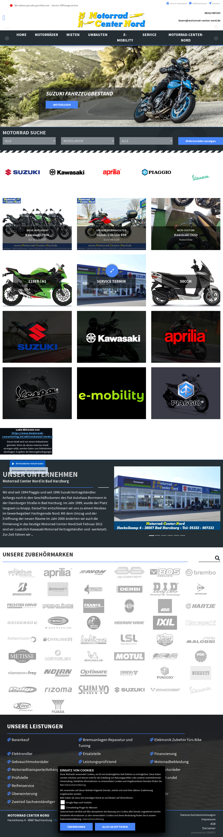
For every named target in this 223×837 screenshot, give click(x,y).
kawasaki (7, 38)
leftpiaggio (7, 75)
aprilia (7, 63)
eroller (7, 87)
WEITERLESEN (62, 104)
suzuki (7, 26)
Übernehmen (76, 826)
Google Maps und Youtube (79, 802)
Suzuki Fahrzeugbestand (79, 93)
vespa (7, 50)
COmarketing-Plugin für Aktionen (81, 807)
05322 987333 (212, 13)
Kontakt (214, 3)
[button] (46, 35)
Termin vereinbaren (177, 3)
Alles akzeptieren (115, 826)
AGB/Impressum (198, 3)
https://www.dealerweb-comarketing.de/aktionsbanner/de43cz (27, 434)
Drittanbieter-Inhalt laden (29, 463)
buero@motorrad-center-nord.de (199, 20)
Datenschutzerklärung (75, 784)
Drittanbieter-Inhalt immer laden (29, 470)
